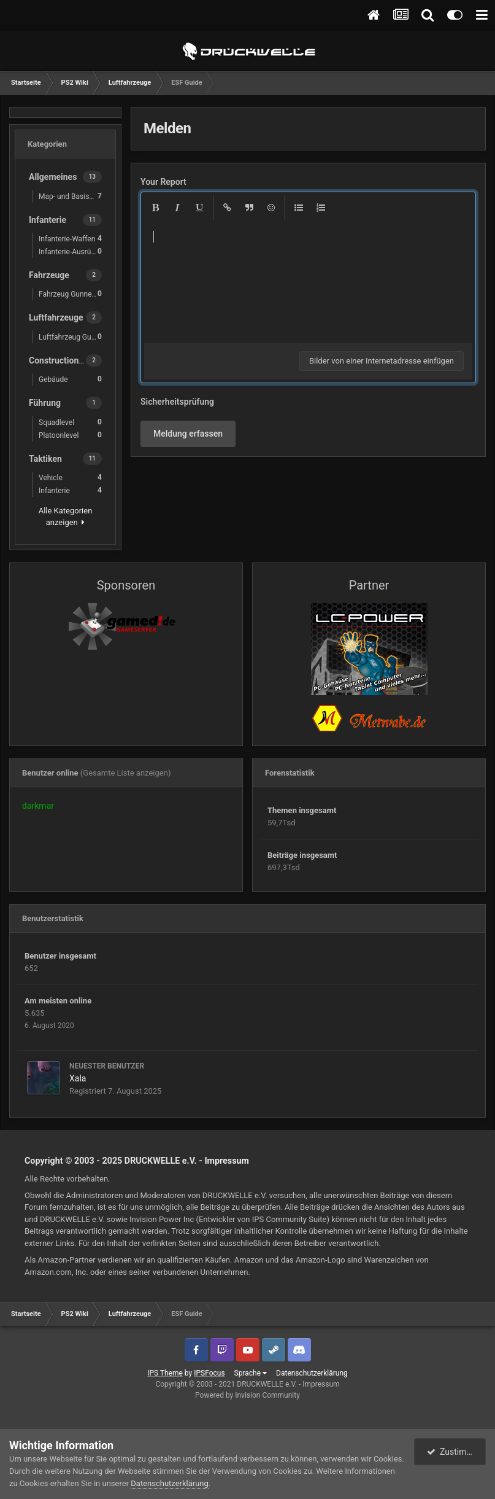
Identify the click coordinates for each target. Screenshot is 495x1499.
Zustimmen (455, 1452)
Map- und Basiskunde (73, 196)
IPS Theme (165, 1373)
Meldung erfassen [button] (188, 433)
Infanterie (70, 490)
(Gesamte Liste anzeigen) (125, 772)
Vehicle (70, 477)
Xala (77, 1078)
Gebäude (70, 379)
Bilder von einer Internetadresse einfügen (381, 360)
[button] (155, 207)
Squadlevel (70, 422)
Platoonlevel (70, 435)
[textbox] (308, 281)
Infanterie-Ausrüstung (73, 251)
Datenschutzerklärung (312, 1373)
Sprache (250, 1373)
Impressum (226, 1161)
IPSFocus (209, 1373)
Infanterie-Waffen (70, 238)
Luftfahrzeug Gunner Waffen (73, 337)
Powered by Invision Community (247, 1395)
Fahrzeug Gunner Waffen (73, 294)
